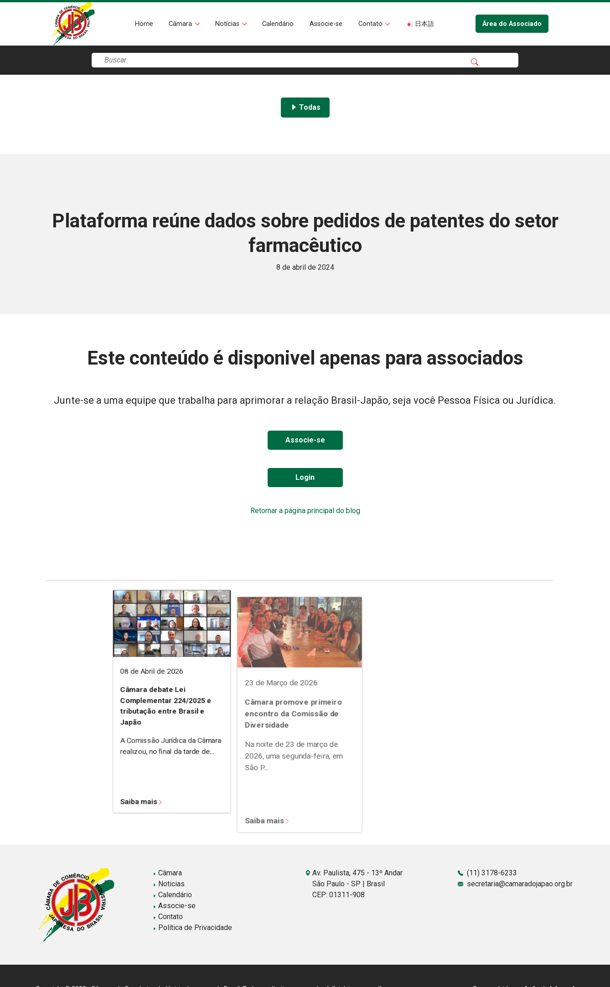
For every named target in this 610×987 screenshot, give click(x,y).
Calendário (278, 24)
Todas (305, 107)
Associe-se (326, 24)
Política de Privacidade (192, 927)
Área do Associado (512, 24)
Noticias (169, 883)
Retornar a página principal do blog (305, 510)
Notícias (228, 24)
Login (305, 477)
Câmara (181, 24)
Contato (371, 24)
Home (144, 24)
